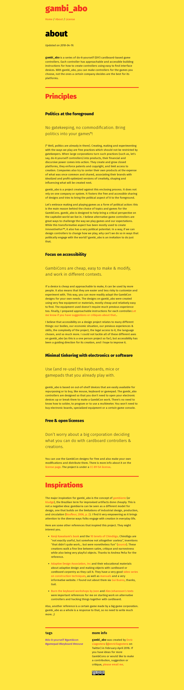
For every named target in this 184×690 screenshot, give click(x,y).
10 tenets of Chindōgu (104, 536)
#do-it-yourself (54, 639)
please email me (113, 664)
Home (48, 19)
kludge (49, 502)
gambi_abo (66, 8)
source (122, 544)
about (56, 34)
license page (53, 467)
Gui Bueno (118, 580)
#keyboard (65, 643)
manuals (105, 576)
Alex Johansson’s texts (119, 591)
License (70, 19)
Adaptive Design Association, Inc (71, 563)
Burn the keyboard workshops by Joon (75, 591)
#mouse (78, 643)
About (59, 19)
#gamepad (52, 643)
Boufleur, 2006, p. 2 (78, 514)
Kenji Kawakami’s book (65, 536)
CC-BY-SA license (100, 467)
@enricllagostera (117, 643)
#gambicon (71, 639)
